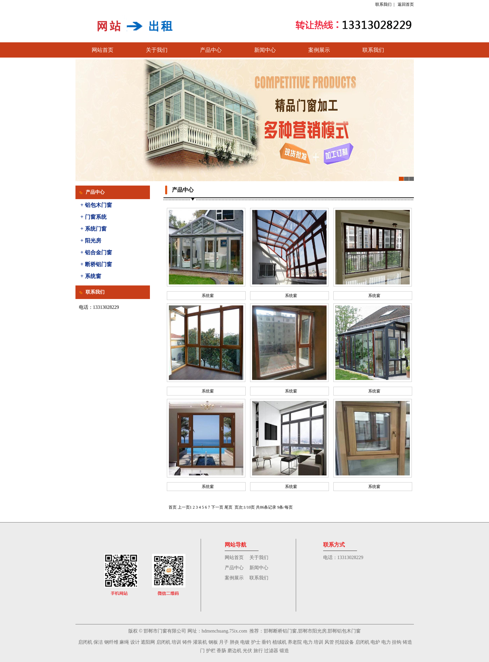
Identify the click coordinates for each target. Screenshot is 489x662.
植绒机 (279, 642)
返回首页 (406, 4)
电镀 (245, 642)
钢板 (213, 642)
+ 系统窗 (91, 276)
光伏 (247, 650)
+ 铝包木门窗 (96, 205)
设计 (135, 642)
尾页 (228, 507)
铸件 (187, 642)
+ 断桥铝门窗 (96, 264)
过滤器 (271, 650)
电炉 (375, 642)
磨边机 (234, 650)
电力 (308, 642)
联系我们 (383, 4)
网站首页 (102, 50)
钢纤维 (111, 642)
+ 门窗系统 (94, 217)
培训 (176, 642)
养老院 (295, 642)
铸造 (407, 642)
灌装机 (200, 642)
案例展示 (319, 50)
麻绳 (124, 642)
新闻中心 (265, 50)
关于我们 (157, 50)
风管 (329, 642)
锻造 (284, 650)
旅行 (258, 650)
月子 (223, 642)
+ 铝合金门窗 (96, 252)
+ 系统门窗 (94, 229)
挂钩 (396, 642)
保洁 (98, 642)
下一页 (217, 507)
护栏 (211, 650)
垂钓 (266, 642)
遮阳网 (148, 642)
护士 (256, 642)
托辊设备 (344, 642)
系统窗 (208, 295)
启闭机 (85, 642)
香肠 (221, 650)
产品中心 (211, 50)
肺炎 (234, 642)
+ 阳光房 (91, 240)
